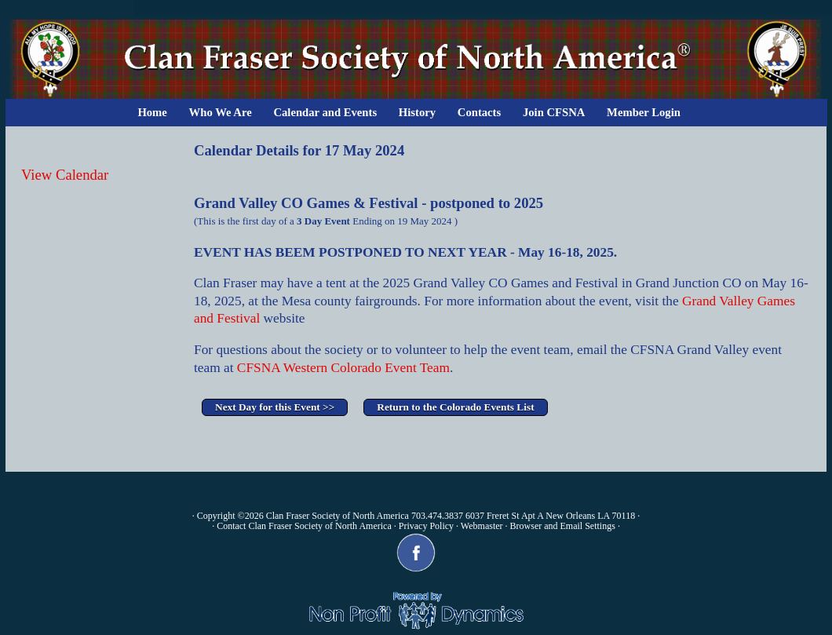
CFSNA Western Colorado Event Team (343, 367)
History (417, 112)
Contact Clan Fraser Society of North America (304, 525)
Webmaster (482, 525)
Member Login (644, 112)
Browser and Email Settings (562, 525)
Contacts (479, 112)
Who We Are (220, 112)
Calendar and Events (325, 112)
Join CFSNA (554, 112)
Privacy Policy (426, 525)
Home (151, 112)
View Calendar (64, 174)
